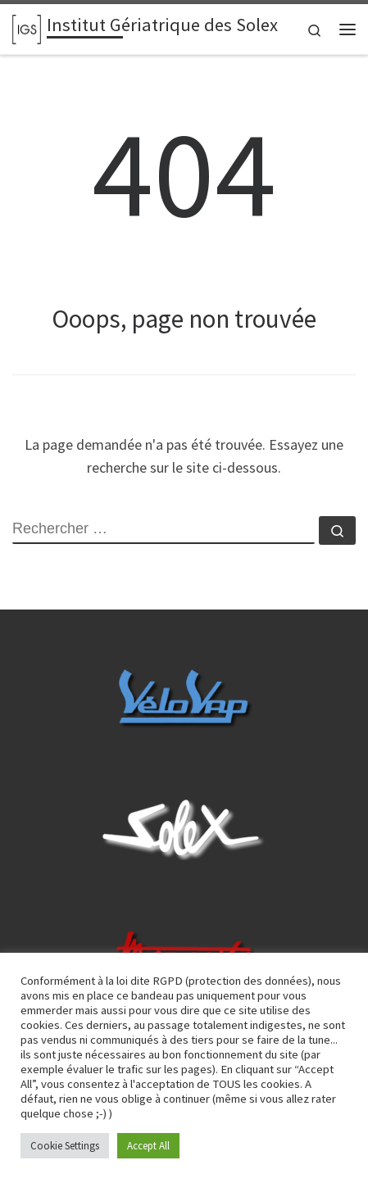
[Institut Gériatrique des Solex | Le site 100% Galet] (26, 27)
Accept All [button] (148, 1146)
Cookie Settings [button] (64, 1146)
